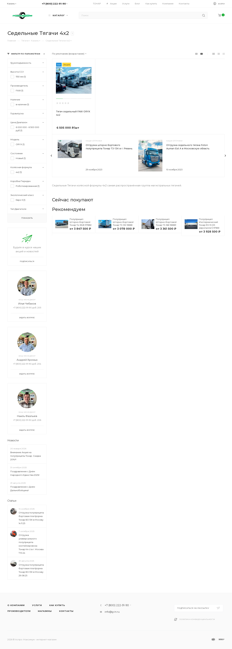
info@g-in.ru (112, 611)
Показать (27, 218)
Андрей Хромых (27, 359)
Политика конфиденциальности (197, 619)
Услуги (37, 605)
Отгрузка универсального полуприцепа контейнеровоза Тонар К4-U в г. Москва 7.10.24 (31, 544)
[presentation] (51, 155)
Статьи (11, 500)
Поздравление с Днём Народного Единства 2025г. (25, 473)
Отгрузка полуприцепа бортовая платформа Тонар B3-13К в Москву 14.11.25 (31, 518)
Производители (18, 611)
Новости (13, 440)
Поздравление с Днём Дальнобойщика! (22, 488)
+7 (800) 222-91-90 (117, 605)
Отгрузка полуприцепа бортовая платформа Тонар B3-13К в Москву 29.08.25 (31, 570)
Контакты (66, 611)
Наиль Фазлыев (27, 416)
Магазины (45, 611)
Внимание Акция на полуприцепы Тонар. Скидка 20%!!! (25, 456)
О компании (16, 605)
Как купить (57, 605)
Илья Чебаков (27, 303)
